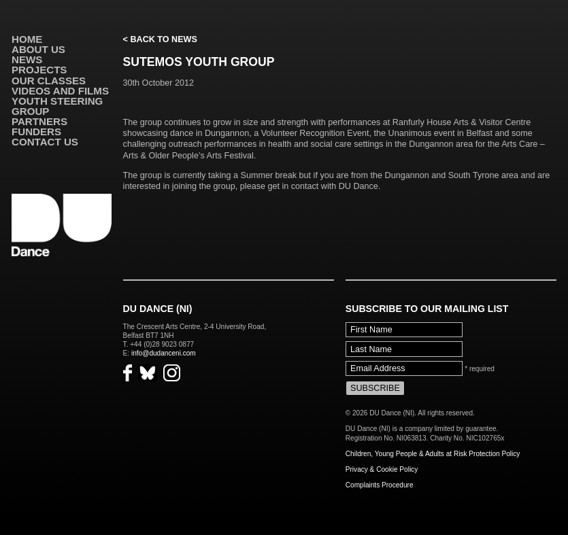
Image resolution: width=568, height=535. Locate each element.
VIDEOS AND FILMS (60, 91)
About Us (38, 49)
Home (27, 39)
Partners (39, 121)
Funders (36, 131)
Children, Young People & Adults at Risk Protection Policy (433, 454)
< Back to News (160, 39)
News (27, 59)
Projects (39, 69)
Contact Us (45, 142)
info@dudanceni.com (163, 353)
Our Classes (49, 80)
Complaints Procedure (380, 485)
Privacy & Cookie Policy (382, 469)
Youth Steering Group (57, 106)
